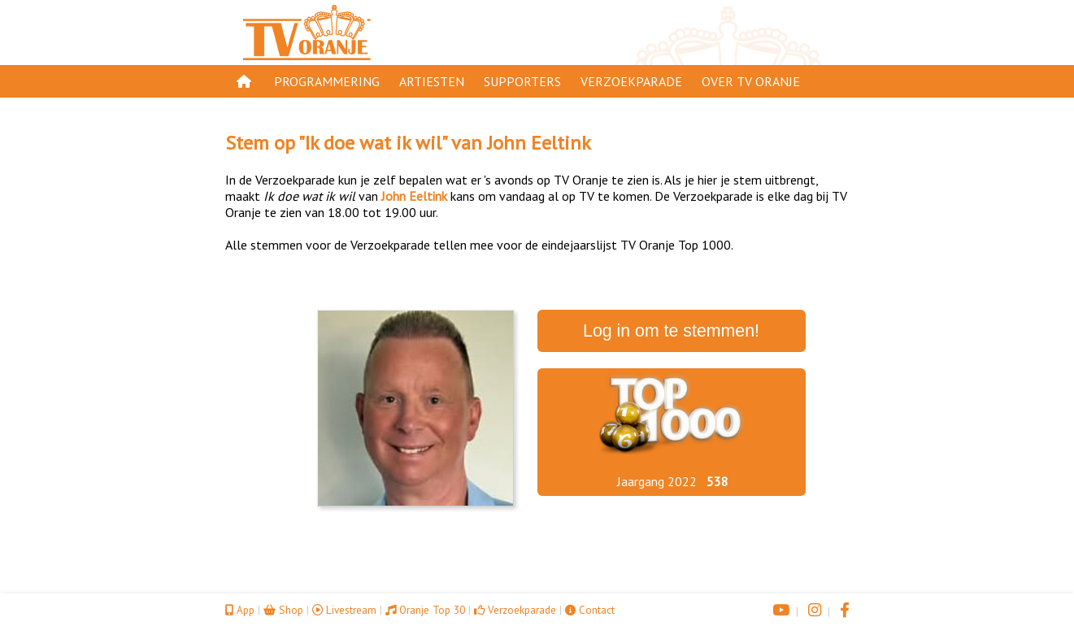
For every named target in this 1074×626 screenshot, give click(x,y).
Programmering (327, 81)
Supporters (522, 81)
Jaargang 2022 (657, 481)
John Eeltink (539, 142)
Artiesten (431, 81)
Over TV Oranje (751, 81)
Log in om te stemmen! (671, 331)
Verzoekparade (631, 81)
